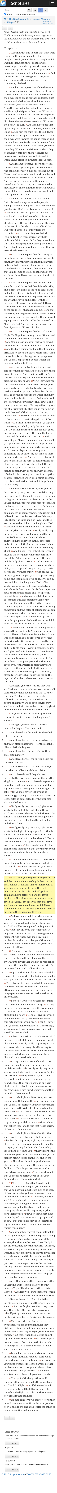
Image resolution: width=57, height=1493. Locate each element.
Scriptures (20, 3)
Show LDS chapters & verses (19, 14)
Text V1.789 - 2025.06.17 (38, 1474)
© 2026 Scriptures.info (13, 1474)
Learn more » (12, 1443)
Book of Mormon (41, 18)
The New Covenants (19, 18)
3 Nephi (11, 22)
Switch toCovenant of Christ (48, 22)
